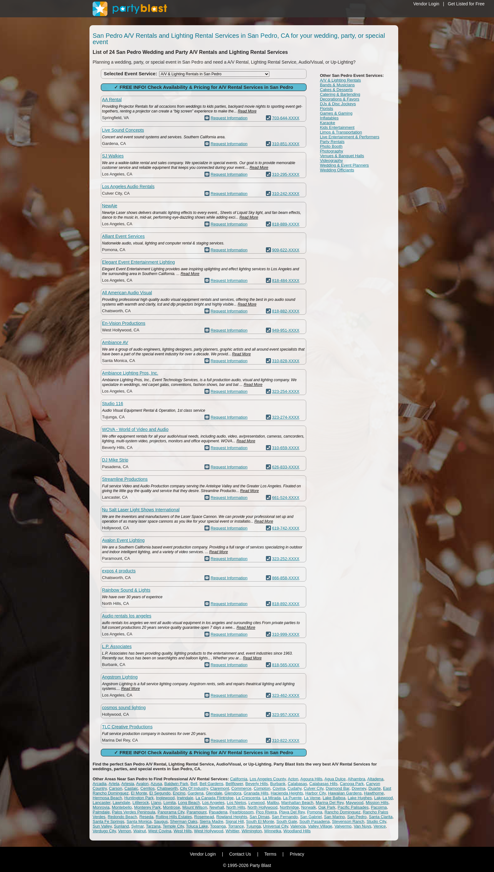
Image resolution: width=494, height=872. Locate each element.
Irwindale (185, 797)
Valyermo (343, 826)
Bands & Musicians (337, 85)
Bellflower (234, 783)
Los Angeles (213, 802)
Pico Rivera (266, 812)
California (238, 779)
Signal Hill (235, 821)
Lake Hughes (360, 797)
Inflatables (329, 118)
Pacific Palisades (353, 807)
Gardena (195, 793)
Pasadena (218, 812)
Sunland (121, 826)
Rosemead (204, 816)
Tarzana (153, 826)
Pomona (314, 812)
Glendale (214, 793)
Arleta (114, 783)
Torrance (236, 826)
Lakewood (383, 797)
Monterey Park (147, 807)
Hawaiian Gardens (345, 793)
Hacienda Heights (287, 793)
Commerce (241, 788)
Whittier (232, 831)
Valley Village (320, 826)
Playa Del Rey (292, 812)
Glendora (233, 793)
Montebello (122, 807)
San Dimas (260, 816)
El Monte (139, 793)
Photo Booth (331, 146)
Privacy (297, 854)
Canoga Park (352, 783)
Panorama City (171, 812)
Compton (262, 788)
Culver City (314, 788)
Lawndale (121, 802)
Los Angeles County (268, 779)
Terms (270, 854)
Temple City (173, 826)
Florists (326, 108)
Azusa (156, 783)
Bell (194, 783)
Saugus (161, 821)
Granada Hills (256, 793)
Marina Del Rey (330, 802)
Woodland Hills (297, 831)
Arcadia (99, 783)
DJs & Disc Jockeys (338, 103)
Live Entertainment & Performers (349, 137)
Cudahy (295, 788)
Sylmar (137, 826)
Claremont (219, 788)
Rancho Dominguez (342, 812)
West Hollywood (208, 831)
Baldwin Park (176, 783)
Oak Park (326, 807)
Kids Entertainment (337, 127)
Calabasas (297, 783)
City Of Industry (194, 788)
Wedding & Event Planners (344, 165)
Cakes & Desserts (336, 89)
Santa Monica (139, 821)
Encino (179, 793)
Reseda (146, 816)
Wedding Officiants (337, 170)
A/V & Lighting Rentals (340, 80)
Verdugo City (104, 831)
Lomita (170, 802)
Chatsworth (167, 788)
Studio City (376, 821)
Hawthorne (374, 793)
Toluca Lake (197, 826)
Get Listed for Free (466, 3)
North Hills (235, 807)
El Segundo (159, 793)
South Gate (286, 821)
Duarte (374, 788)
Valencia (298, 826)
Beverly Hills (256, 783)
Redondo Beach (122, 816)
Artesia (127, 783)
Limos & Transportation (341, 132)
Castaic (131, 788)
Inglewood (165, 797)
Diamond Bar (337, 788)
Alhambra (356, 779)
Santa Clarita (381, 816)
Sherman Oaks (184, 821)
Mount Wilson (194, 807)
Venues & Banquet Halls (342, 155)
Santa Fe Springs (108, 821)
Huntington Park (138, 797)
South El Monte (260, 821)
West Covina (159, 831)
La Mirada (271, 797)
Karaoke (327, 122)
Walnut (139, 831)
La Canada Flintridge (215, 797)
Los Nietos (236, 802)
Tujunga (253, 826)
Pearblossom (242, 812)
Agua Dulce (335, 779)
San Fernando (285, 816)
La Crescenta (248, 797)
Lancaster (101, 802)
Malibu (273, 802)
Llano (156, 802)
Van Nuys (362, 826)
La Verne (312, 797)
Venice (379, 826)
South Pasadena (314, 821)
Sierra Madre (211, 821)
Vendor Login (426, 3)
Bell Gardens (211, 783)
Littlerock (141, 802)
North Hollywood (262, 807)
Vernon (124, 831)
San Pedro (356, 816)
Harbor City (315, 793)
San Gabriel (311, 816)
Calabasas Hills (323, 783)
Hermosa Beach (107, 797)
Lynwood (256, 802)
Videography (331, 160)
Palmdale (101, 812)
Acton (293, 779)
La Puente (292, 797)
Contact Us (240, 854)
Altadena (375, 779)
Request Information (228, 118)
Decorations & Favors (339, 99)
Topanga (218, 826)
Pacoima (379, 807)
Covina (279, 788)
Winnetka (272, 831)
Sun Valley (102, 826)
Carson (115, 788)
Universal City (275, 826)
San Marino (334, 816)
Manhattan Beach (297, 802)
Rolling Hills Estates (174, 816)
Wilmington (252, 831)
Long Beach (189, 802)
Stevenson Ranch (348, 821)
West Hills (183, 831)
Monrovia (101, 807)
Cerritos (148, 788)
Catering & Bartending (340, 94)
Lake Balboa (334, 797)
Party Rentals (332, 141)
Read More (247, 111)
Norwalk (308, 807)
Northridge (289, 807)
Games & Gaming (336, 113)
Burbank (277, 783)
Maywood (355, 802)
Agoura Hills (311, 779)
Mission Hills (377, 802)
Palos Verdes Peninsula (133, 812)
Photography (331, 151)
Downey (359, 788)
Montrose (171, 807)
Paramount (197, 812)
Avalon (142, 783)
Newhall (217, 807)
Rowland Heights (231, 816)
